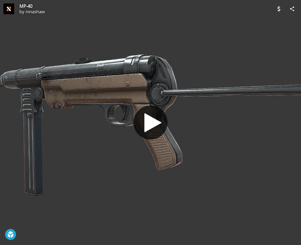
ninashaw (35, 12)
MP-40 (25, 6)
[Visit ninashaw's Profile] (8, 8)
